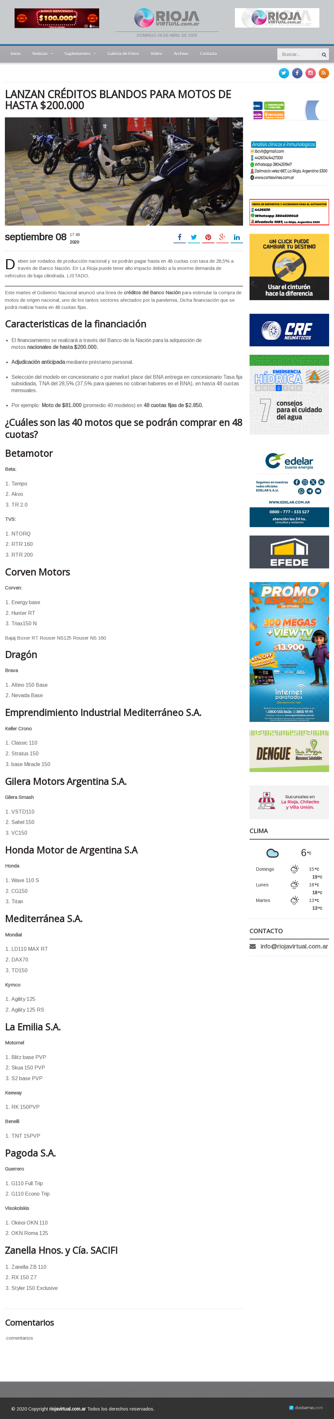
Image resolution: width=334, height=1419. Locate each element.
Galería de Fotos (123, 54)
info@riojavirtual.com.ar (294, 946)
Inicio (16, 54)
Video (156, 54)
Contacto (208, 54)
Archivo (181, 54)
